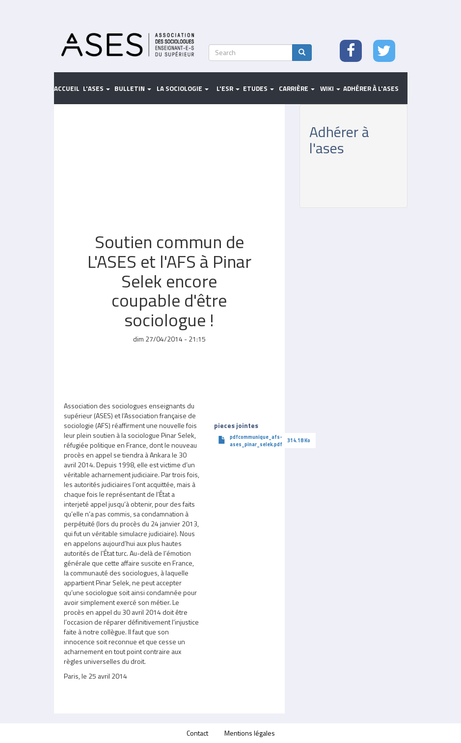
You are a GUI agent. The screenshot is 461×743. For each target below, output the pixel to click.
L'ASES (96, 88)
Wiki (330, 88)
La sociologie (183, 88)
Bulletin (132, 88)
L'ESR (228, 88)
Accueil (67, 88)
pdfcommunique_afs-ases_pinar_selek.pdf (256, 440)
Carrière (297, 88)
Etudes (258, 88)
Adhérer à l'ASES (371, 88)
